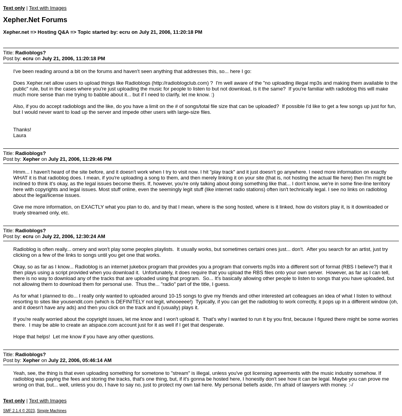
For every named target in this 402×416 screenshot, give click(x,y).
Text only (14, 8)
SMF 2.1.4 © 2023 (19, 411)
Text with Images (47, 8)
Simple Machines (51, 411)
